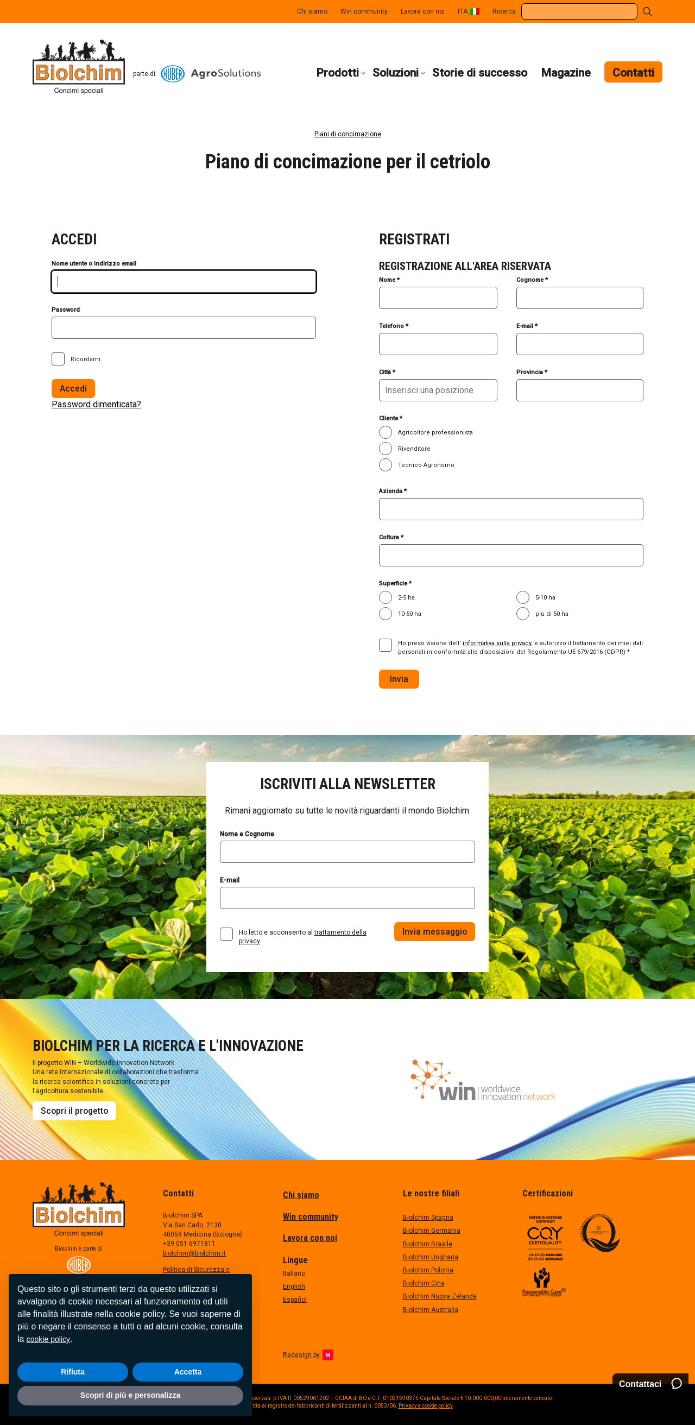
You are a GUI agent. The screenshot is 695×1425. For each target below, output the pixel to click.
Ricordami (85, 359)
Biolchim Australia (430, 1310)
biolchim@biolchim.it (194, 1253)
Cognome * (532, 279)
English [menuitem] (294, 1286)
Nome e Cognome (247, 834)
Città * (387, 372)
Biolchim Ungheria (430, 1257)
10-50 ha (409, 613)
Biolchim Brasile (427, 1244)
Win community (310, 1217)
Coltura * (391, 537)
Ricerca (504, 11)
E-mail (229, 880)
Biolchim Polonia (428, 1270)
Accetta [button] (188, 1371)
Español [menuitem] (295, 1299)
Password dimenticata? (96, 404)
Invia (399, 679)
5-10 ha (545, 597)
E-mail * (527, 326)
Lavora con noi (310, 1238)
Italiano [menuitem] (294, 1273)
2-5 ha (406, 597)
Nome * (389, 279)
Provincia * (531, 372)
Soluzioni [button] (395, 72)
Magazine (566, 72)
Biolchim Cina (424, 1283)
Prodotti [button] (337, 72)
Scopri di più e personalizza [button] (130, 1395)
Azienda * (393, 491)
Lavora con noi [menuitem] (423, 11)
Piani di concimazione (347, 134)
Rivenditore (414, 448)
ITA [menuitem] (462, 11)
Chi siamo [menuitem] (312, 11)
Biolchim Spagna (428, 1217)
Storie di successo (479, 72)
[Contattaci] (650, 1384)
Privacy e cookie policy (426, 1406)
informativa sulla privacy (497, 643)
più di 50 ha (551, 613)
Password (66, 309)
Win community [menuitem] (364, 11)
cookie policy (48, 1339)
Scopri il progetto (74, 1111)
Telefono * (393, 326)
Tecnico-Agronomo (426, 465)
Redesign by (308, 1355)
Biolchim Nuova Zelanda (440, 1296)
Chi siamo (301, 1195)
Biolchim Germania (431, 1230)
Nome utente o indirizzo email (94, 263)
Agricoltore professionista (435, 432)
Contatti (633, 72)
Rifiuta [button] (73, 1371)
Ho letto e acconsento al (303, 937)
